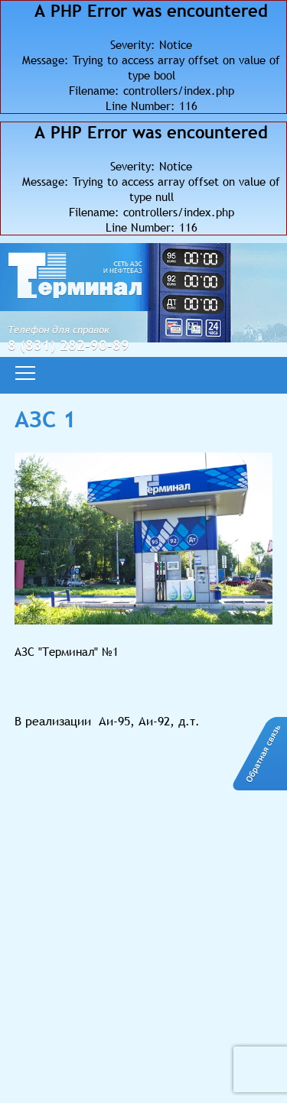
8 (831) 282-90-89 (68, 345)
